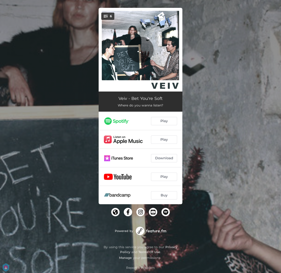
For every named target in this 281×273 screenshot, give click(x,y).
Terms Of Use (149, 252)
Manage (125, 258)
